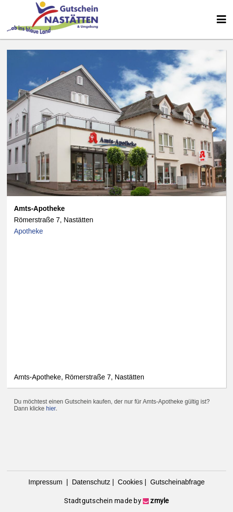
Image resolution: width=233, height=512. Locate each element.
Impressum (47, 482)
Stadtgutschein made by (116, 501)
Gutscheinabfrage (176, 482)
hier (51, 408)
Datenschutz (90, 482)
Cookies (129, 482)
